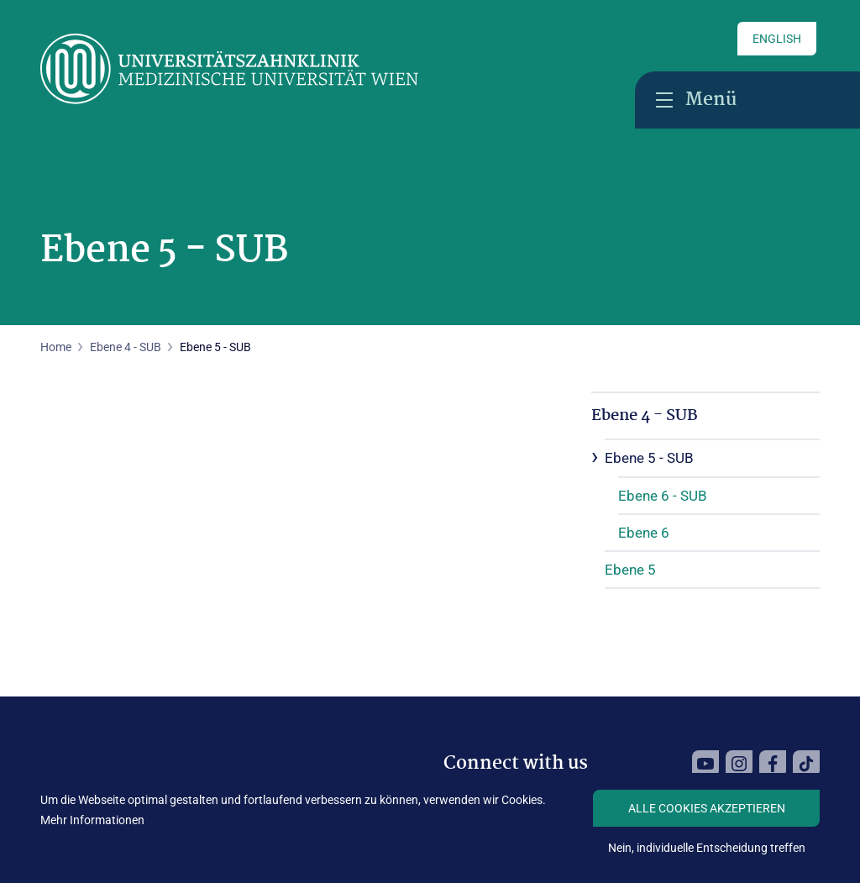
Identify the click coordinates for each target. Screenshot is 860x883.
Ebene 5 (630, 569)
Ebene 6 (643, 532)
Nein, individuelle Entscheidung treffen (706, 847)
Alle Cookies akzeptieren (706, 808)
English (776, 38)
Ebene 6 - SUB (662, 495)
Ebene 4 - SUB (125, 347)
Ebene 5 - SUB (649, 457)
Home (55, 347)
